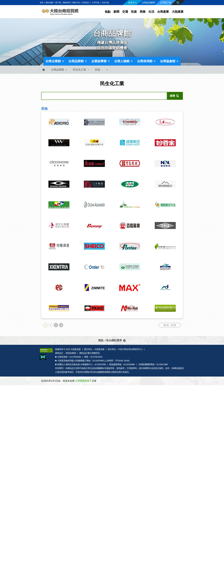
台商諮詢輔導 (148, 2)
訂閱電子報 (165, 2)
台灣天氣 (95, 2)
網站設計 (71, 368)
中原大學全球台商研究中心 (130, 349)
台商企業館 (53, 61)
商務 (143, 11)
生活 (151, 11)
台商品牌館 (76, 61)
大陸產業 (177, 11)
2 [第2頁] (50, 325)
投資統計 (86, 2)
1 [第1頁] (45, 325)
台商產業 (163, 11)
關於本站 (76, 2)
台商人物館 (122, 61)
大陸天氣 (105, 2)
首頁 (41, 2)
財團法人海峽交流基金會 (68, 364)
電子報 (58, 2)
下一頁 (56, 325)
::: (38, 2)
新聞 (116, 11)
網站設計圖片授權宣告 (89, 353)
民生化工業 (79, 69)
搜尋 (172, 95)
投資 (134, 11)
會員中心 (132, 2)
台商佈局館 (144, 61)
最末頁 (61, 325)
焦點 (108, 11)
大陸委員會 (75, 349)
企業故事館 (99, 61)
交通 (125, 11)
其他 (97, 69)
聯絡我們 (66, 2)
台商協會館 (167, 61)
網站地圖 (49, 2)
